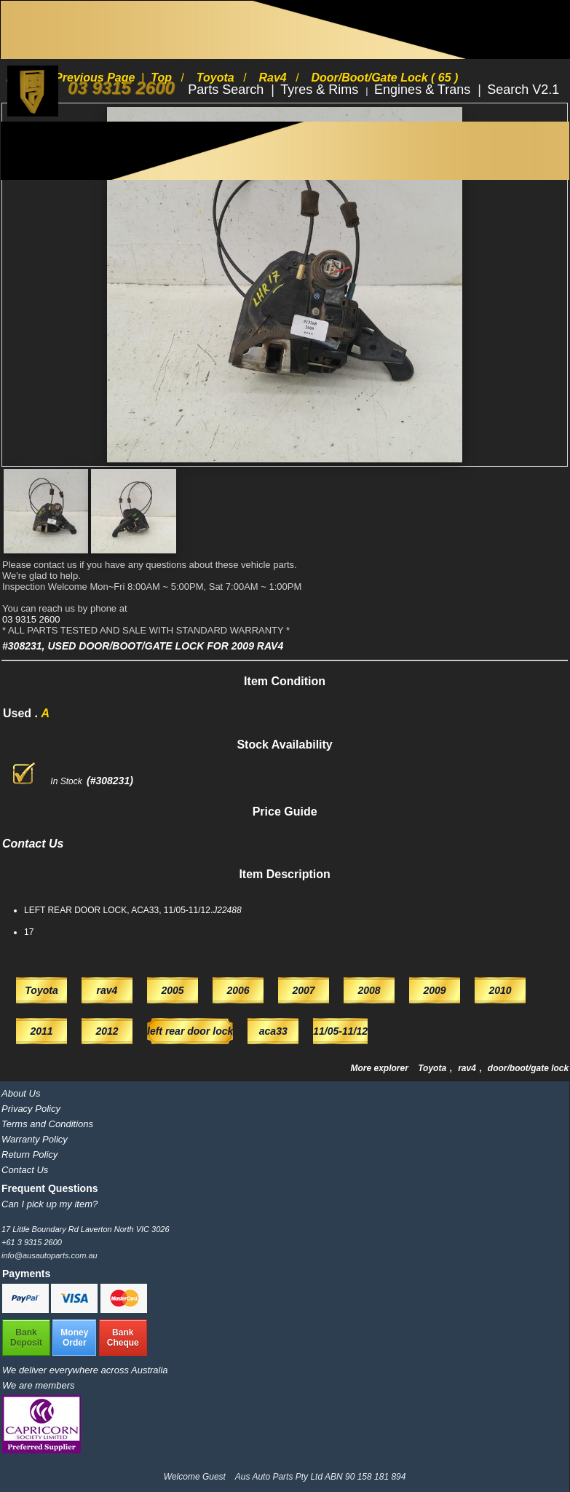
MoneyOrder (74, 1337)
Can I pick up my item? (49, 1204)
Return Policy (29, 1154)
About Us (20, 1093)
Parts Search (227, 89)
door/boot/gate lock (528, 1068)
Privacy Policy (30, 1108)
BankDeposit (26, 1337)
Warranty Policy (34, 1139)
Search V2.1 (523, 89)
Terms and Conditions (47, 1123)
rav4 (468, 1068)
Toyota (433, 1068)
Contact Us (24, 1169)
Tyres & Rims (321, 89)
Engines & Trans (424, 89)
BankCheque (123, 1337)
